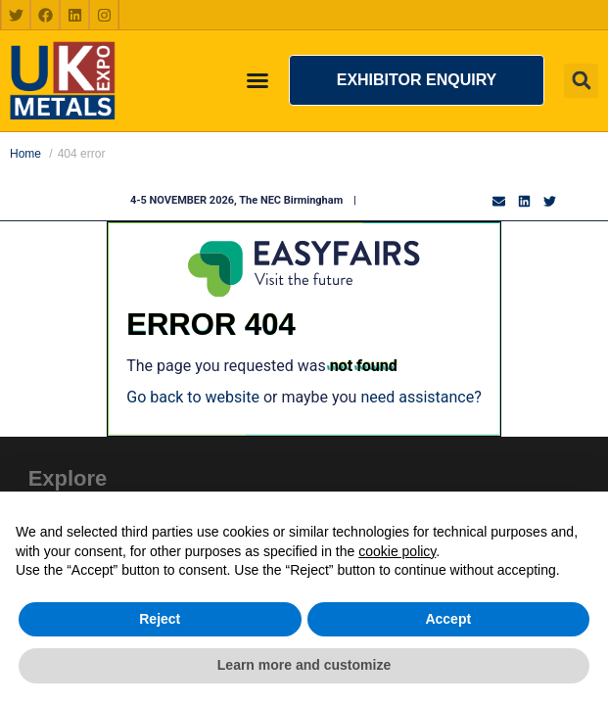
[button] (416, 80)
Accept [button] (448, 619)
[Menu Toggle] (257, 80)
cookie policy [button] (397, 551)
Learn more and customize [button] (304, 665)
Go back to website (192, 397)
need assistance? (420, 397)
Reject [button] (159, 619)
